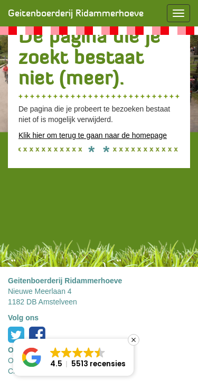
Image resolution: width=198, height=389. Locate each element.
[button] (73, 357)
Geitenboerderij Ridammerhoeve (76, 13)
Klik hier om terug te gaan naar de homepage (92, 135)
